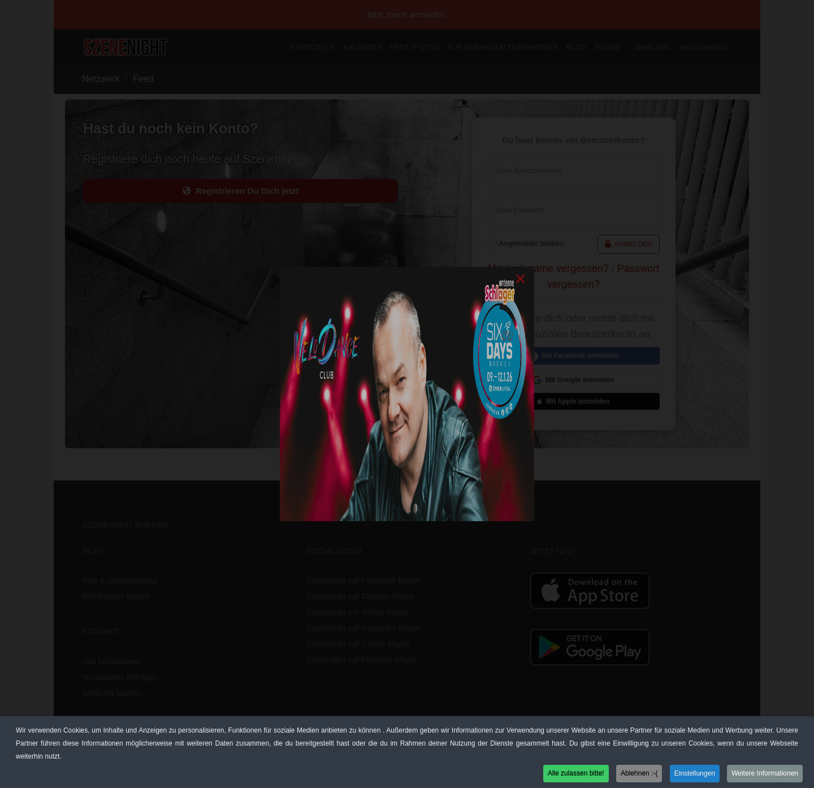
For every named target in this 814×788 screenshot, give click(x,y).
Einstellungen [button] (694, 775)
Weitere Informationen (764, 775)
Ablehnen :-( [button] (639, 775)
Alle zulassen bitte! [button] (576, 775)
